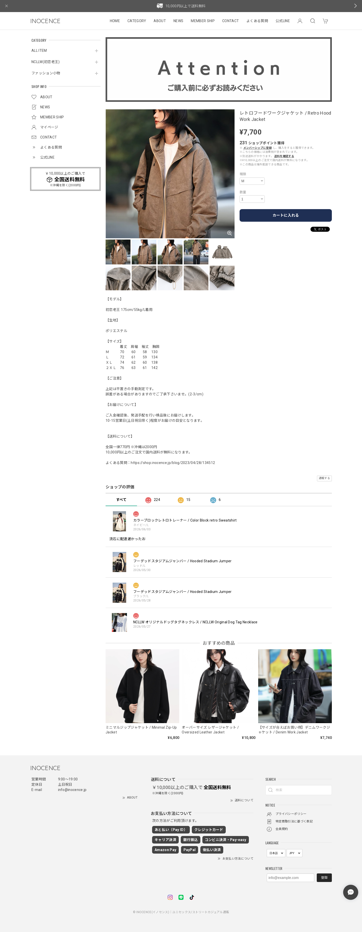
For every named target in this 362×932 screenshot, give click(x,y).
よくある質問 (257, 21)
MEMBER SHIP (203, 21)
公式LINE (283, 21)
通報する (324, 478)
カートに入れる (286, 215)
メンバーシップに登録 (257, 148)
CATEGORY (136, 21)
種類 (243, 174)
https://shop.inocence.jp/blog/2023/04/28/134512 (173, 463)
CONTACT (230, 21)
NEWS (178, 21)
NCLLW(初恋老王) (45, 62)
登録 (324, 877)
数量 (243, 192)
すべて (121, 500)
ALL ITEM (39, 51)
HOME (115, 21)
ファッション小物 (45, 73)
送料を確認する (284, 156)
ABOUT (160, 21)
